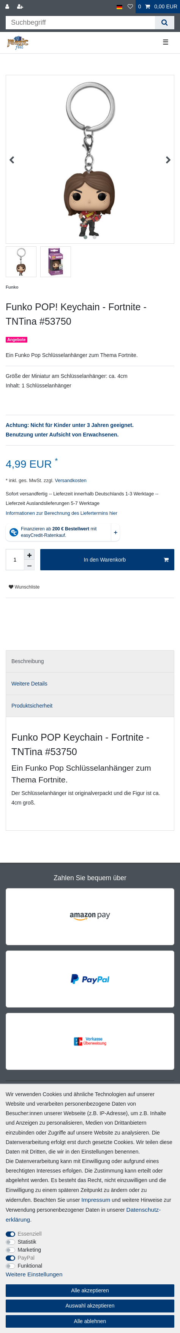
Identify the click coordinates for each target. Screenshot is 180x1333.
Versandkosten (70, 480)
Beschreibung (27, 661)
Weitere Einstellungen (34, 1274)
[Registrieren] (20, 6)
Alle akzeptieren (90, 1290)
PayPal (26, 1258)
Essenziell (30, 1234)
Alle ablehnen (90, 1321)
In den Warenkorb (126, 560)
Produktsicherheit (31, 706)
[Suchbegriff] (80, 22)
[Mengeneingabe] (15, 559)
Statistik (27, 1242)
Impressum (95, 1200)
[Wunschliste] (130, 6)
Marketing (29, 1250)
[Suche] (164, 22)
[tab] (90, 661)
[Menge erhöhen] (29, 554)
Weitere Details (29, 684)
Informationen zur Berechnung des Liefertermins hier (61, 513)
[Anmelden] (8, 6)
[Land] (119, 6)
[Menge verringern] (29, 565)
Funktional (30, 1266)
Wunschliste (24, 587)
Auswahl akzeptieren (89, 1306)
